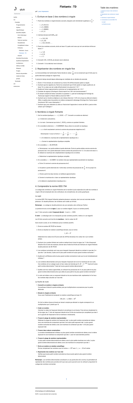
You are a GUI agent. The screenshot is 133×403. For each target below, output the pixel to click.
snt (14, 83)
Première (17, 22)
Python (18, 27)
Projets (18, 71)
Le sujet (104, 22)
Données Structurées (22, 58)
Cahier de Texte (20, 76)
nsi (14, 19)
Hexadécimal (21, 42)
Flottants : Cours (23, 50)
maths (15, 17)
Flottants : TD (22, 53)
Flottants (20, 48)
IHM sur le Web (20, 66)
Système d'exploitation (22, 60)
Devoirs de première (21, 73)
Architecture (19, 63)
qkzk (22, 9)
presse (18, 78)
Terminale (17, 81)
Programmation (20, 25)
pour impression (44, 11)
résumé (20, 55)
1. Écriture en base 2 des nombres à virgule (109, 11)
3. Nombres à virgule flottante (107, 17)
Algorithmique (20, 30)
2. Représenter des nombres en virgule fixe (109, 15)
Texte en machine (22, 40)
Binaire (19, 37)
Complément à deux (23, 45)
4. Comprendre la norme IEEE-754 (108, 19)
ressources (17, 86)
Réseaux (18, 68)
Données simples (21, 32)
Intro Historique (22, 35)
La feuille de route (106, 24)
